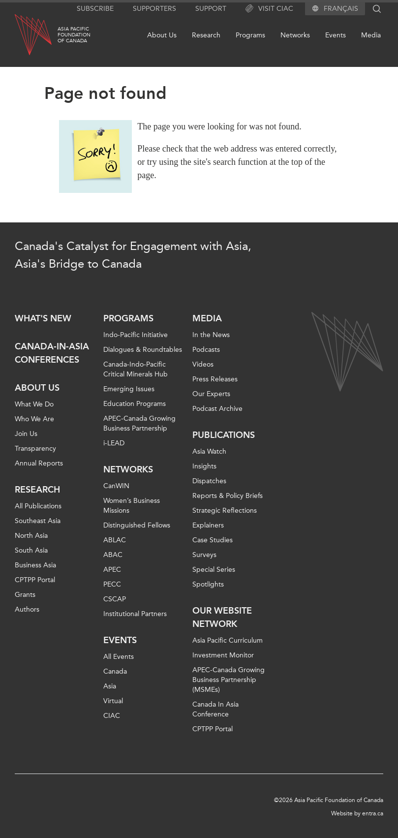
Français (341, 8)
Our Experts (211, 394)
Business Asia (35, 565)
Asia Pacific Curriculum (227, 640)
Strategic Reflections (224, 510)
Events (335, 35)
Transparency (35, 448)
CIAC (111, 716)
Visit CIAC (269, 8)
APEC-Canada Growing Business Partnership (139, 423)
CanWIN (116, 486)
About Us (162, 35)
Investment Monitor (223, 655)
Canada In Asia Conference (215, 709)
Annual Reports (39, 463)
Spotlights (208, 584)
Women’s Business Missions (131, 506)
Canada (115, 671)
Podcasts (206, 349)
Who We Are (34, 419)
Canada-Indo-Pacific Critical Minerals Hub (135, 369)
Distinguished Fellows (136, 525)
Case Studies (212, 540)
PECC (112, 584)
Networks (295, 35)
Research (206, 35)
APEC (112, 569)
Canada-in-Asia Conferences (52, 353)
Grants (25, 594)
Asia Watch (209, 451)
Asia (109, 686)
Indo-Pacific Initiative (135, 335)
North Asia (31, 535)
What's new (43, 318)
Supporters (154, 8)
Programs (250, 35)
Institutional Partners (135, 614)
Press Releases (215, 379)
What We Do (34, 404)
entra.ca (372, 813)
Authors (27, 609)
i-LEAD (113, 443)
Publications (223, 435)
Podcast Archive (217, 408)
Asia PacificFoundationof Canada (74, 35)
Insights (204, 466)
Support (210, 8)
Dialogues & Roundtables (142, 349)
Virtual (113, 701)
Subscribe (95, 8)
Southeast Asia (38, 521)
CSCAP (114, 599)
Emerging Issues (128, 389)
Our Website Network (222, 617)
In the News (211, 335)
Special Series (213, 569)
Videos (203, 364)
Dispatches (209, 481)
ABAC (112, 555)
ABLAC (114, 540)
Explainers (208, 525)
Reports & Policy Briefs (227, 496)
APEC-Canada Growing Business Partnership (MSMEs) (228, 680)
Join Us (26, 434)
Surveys (204, 555)
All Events (118, 656)
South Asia (31, 550)
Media (371, 35)
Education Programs (134, 404)
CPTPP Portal (35, 580)
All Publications (38, 506)
